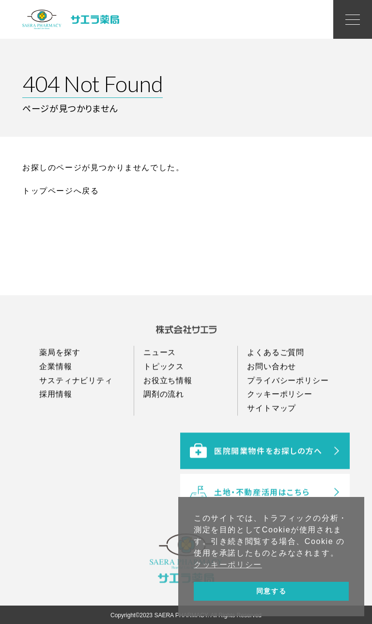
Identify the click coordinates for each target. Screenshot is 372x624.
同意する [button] (271, 591)
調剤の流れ (163, 418)
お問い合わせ (271, 390)
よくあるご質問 (275, 376)
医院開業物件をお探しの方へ (256, 484)
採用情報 (55, 418)
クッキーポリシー (279, 418)
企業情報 (55, 390)
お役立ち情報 (167, 404)
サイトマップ (271, 432)
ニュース (159, 376)
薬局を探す (59, 376)
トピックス (163, 390)
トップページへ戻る (60, 191)
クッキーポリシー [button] (228, 564)
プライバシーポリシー (287, 404)
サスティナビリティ (75, 404)
